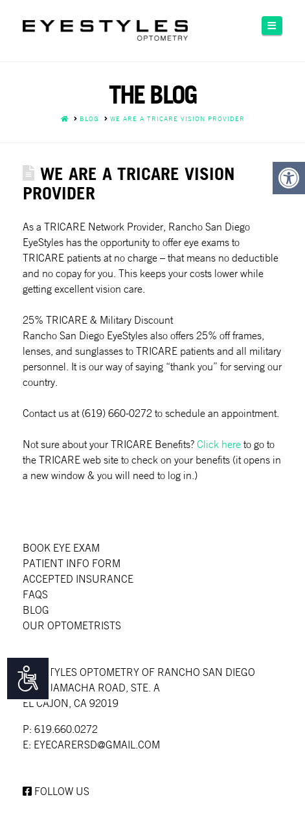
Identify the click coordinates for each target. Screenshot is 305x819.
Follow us (56, 791)
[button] (272, 25)
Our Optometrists (72, 625)
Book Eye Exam (61, 548)
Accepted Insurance (78, 579)
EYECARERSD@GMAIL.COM (97, 744)
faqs (35, 594)
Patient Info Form (71, 563)
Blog (36, 610)
